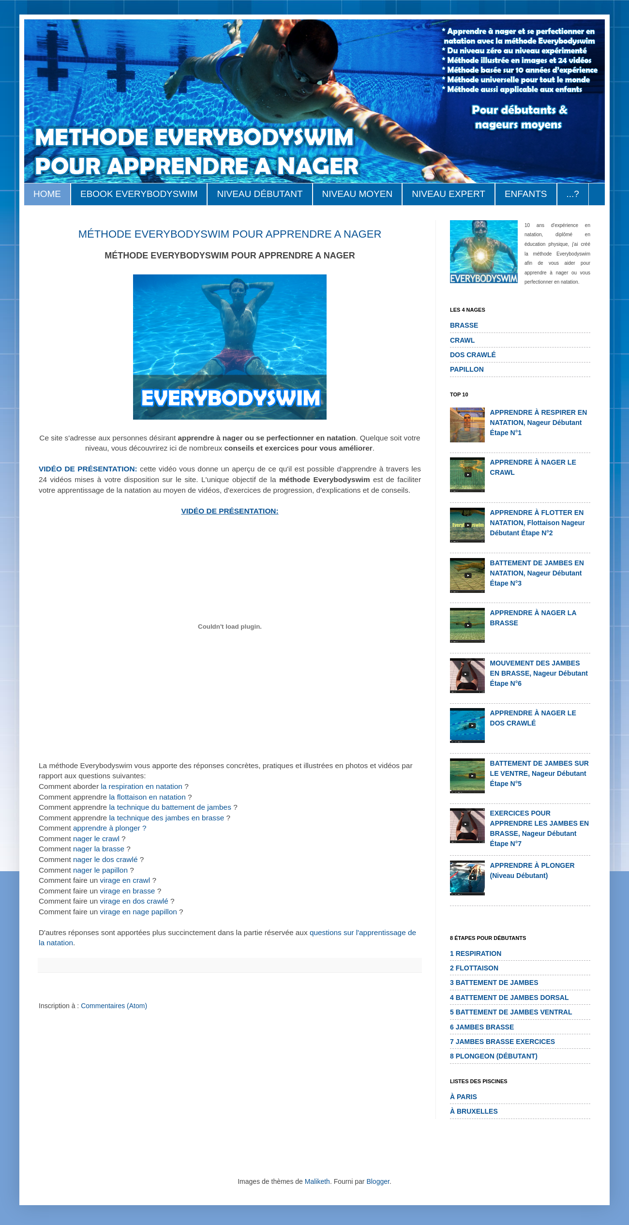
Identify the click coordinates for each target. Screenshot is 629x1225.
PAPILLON (467, 369)
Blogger (377, 1181)
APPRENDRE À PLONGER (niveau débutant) (532, 870)
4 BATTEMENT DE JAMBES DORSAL (509, 997)
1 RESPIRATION (475, 953)
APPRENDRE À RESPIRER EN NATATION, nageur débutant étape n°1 (538, 422)
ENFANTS (526, 194)
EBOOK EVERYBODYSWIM (138, 194)
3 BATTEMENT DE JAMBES (494, 982)
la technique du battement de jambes (171, 807)
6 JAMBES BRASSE (482, 1027)
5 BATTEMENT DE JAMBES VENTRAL (511, 1012)
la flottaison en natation (147, 797)
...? (573, 194)
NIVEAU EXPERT (448, 194)
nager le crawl (96, 838)
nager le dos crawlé (105, 859)
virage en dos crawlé (134, 901)
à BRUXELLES (474, 1111)
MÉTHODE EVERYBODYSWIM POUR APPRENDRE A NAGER (230, 234)
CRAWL (462, 340)
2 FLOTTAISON (474, 968)
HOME (47, 194)
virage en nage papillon (138, 911)
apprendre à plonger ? (109, 828)
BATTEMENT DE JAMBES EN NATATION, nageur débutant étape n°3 (537, 573)
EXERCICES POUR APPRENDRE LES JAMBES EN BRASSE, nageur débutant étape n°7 (539, 828)
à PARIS (463, 1097)
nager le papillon (100, 870)
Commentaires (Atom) (114, 1006)
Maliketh (317, 1181)
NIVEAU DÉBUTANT (259, 194)
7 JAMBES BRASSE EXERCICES (502, 1041)
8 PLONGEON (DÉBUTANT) (494, 1056)
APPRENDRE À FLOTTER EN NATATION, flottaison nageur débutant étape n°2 (537, 523)
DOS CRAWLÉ (473, 355)
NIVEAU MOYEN (357, 194)
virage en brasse (127, 891)
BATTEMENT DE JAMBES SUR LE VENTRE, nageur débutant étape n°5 (539, 773)
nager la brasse (98, 849)
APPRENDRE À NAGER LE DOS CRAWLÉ (533, 718)
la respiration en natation (141, 786)
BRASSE (464, 325)
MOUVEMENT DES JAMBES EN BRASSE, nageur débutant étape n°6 (539, 673)
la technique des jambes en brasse (166, 818)
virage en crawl (125, 880)
